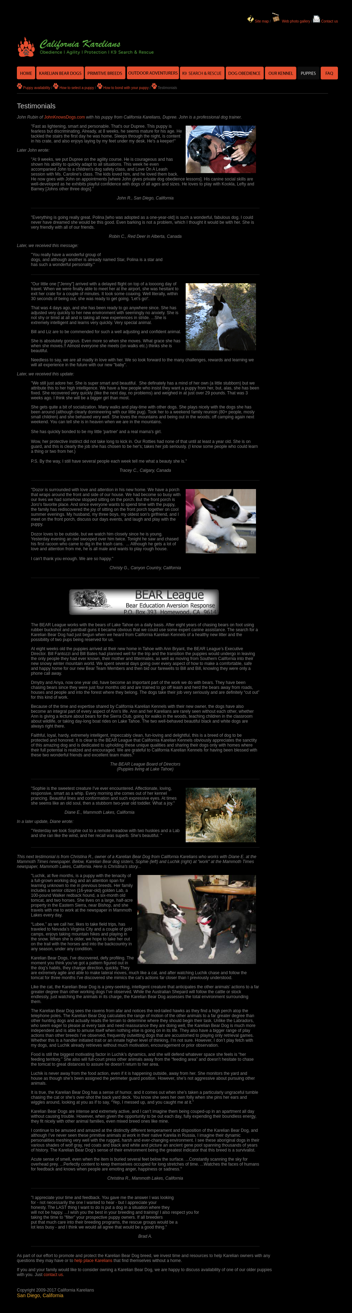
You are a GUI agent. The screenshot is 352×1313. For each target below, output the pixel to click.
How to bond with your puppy (126, 88)
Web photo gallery (296, 21)
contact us (53, 1274)
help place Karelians (93, 1260)
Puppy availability (36, 88)
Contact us (329, 21)
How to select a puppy (76, 88)
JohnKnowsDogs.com (64, 117)
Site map (262, 21)
